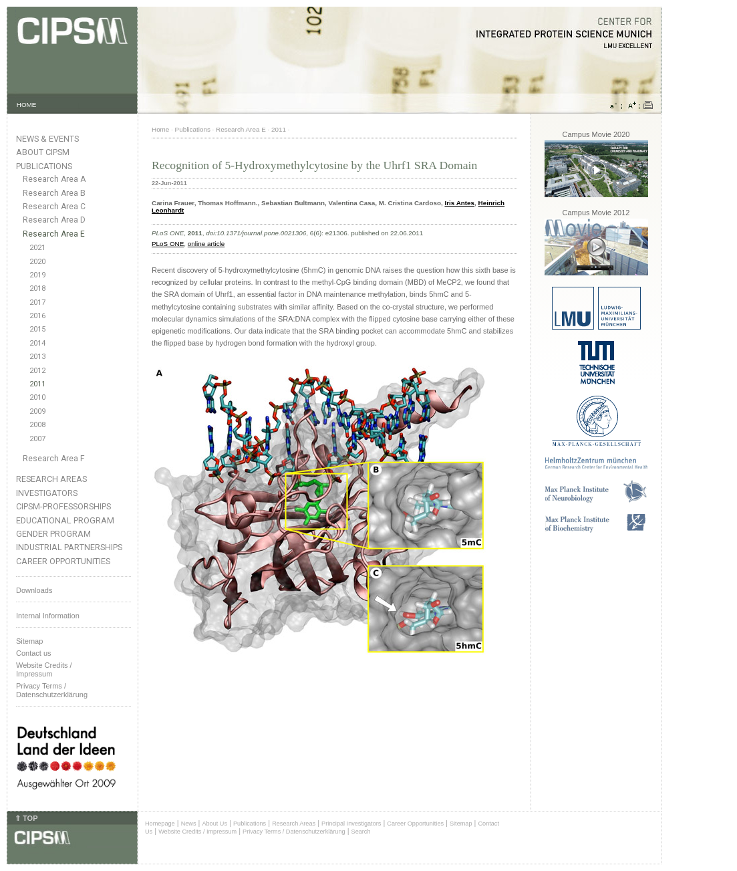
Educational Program (65, 520)
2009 (37, 411)
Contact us (33, 653)
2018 (37, 288)
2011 (37, 384)
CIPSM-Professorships (63, 506)
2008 (37, 424)
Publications (44, 166)
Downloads (34, 590)
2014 (37, 343)
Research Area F (54, 458)
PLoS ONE (168, 243)
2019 (37, 275)
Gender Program (53, 534)
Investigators (47, 493)
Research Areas (51, 479)
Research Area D (54, 220)
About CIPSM (42, 152)
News (188, 823)
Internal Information (48, 616)
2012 (37, 370)
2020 (37, 261)
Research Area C (54, 206)
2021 (37, 247)
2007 (37, 438)
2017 (37, 302)
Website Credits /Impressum (44, 669)
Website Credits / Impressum (197, 831)
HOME (27, 104)
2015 (37, 329)
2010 (37, 397)
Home (160, 129)
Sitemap (29, 641)
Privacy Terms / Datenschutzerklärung (52, 690)
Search (361, 831)
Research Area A (54, 179)
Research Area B (54, 193)
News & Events (47, 139)
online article (206, 243)
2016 (37, 316)
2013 (37, 356)
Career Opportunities (63, 561)
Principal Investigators (351, 823)
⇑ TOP (26, 818)
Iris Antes (459, 203)
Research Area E (54, 234)
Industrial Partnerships (69, 547)
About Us (214, 823)
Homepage (160, 823)
